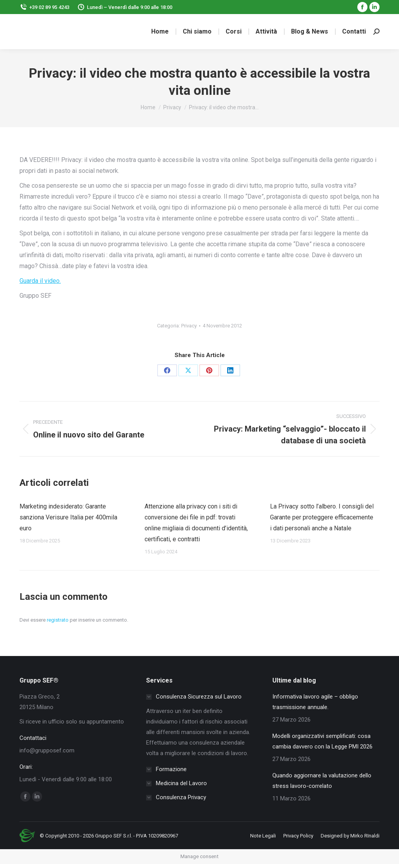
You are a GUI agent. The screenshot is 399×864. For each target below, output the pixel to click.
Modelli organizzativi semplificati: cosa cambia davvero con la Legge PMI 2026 (322, 741)
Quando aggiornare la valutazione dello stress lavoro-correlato (321, 780)
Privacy (189, 326)
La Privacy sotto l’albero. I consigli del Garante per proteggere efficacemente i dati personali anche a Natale (322, 517)
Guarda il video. (40, 280)
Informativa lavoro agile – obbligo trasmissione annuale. (315, 702)
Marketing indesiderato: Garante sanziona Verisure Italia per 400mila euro (68, 517)
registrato (58, 620)
